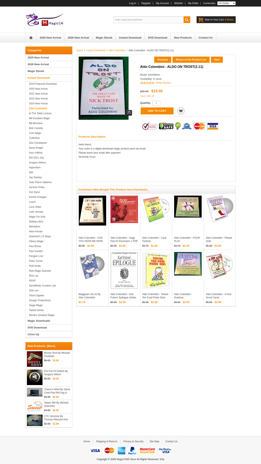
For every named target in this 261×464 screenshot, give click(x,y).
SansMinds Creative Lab (42, 285)
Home (31, 37)
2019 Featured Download (42, 83)
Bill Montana (35, 123)
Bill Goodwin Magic (39, 118)
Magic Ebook (36, 71)
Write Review (163, 82)
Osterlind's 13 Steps (39, 236)
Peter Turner (35, 261)
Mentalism (34, 226)
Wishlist (178, 3)
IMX (30, 172)
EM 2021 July (36, 157)
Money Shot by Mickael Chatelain (57, 354)
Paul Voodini (35, 251)
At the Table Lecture (40, 113)
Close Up (33, 334)
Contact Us (171, 441)
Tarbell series (36, 310)
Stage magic (35, 305)
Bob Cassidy (35, 128)
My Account (162, 3)
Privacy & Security (133, 441)
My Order (193, 3)
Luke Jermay (35, 211)
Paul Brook (34, 246)
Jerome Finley (36, 187)
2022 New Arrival (38, 98)
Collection (34, 138)
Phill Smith (34, 265)
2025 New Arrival (38, 57)
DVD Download (37, 327)
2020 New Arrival (38, 88)
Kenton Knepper (37, 197)
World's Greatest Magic (41, 315)
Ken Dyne (34, 192)
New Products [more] (41, 346)
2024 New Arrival (38, 103)
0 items (219, 19)
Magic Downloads (39, 320)
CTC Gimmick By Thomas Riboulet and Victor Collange (56, 418)
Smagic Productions (39, 300)
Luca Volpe (34, 206)
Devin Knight (35, 147)
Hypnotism (34, 167)
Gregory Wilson (37, 162)
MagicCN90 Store (126, 459)
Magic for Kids (37, 216)
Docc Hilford (35, 152)
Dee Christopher (37, 142)
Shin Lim (33, 290)
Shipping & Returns (106, 441)
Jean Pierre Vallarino (40, 182)
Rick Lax (33, 275)
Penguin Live (35, 256)
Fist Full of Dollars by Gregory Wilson (56, 373)
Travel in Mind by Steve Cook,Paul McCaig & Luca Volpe (57, 391)
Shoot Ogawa (36, 295)
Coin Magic (34, 133)
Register (146, 3)
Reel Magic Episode (39, 270)
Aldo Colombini (117, 50)
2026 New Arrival (38, 64)
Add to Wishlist (181, 111)
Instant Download (95, 50)
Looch (32, 202)
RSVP (32, 280)
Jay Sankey (35, 177)
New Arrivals (35, 231)
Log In (132, 3)
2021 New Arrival (38, 93)
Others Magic (36, 241)
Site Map (154, 441)
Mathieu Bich (35, 221)
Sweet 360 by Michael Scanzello (56, 404)
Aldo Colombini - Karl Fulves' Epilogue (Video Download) (123, 297)
